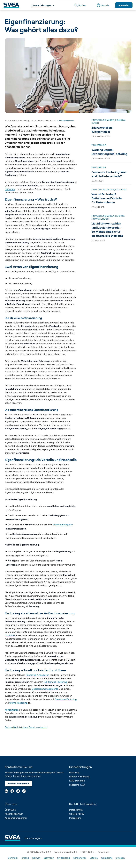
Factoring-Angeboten (37, 674)
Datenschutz (76, 809)
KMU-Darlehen (77, 780)
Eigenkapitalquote (63, 524)
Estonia (94, 857)
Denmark (12, 857)
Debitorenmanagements (45, 688)
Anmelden (123, 5)
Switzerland (63, 857)
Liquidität (10, 635)
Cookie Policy (76, 813)
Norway (36, 857)
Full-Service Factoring (55, 681)
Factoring (10, 188)
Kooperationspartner (16, 817)
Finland (25, 857)
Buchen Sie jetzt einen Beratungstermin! (26, 727)
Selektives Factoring (66, 699)
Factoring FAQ (77, 784)
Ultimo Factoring (18, 702)
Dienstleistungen (80, 767)
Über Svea (10, 809)
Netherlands (79, 857)
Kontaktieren (11, 709)
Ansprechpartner (14, 813)
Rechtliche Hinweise (82, 804)
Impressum (75, 817)
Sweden (120, 857)
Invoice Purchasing (79, 776)
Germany (49, 857)
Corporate (107, 857)
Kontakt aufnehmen (18, 783)
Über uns (11, 804)
